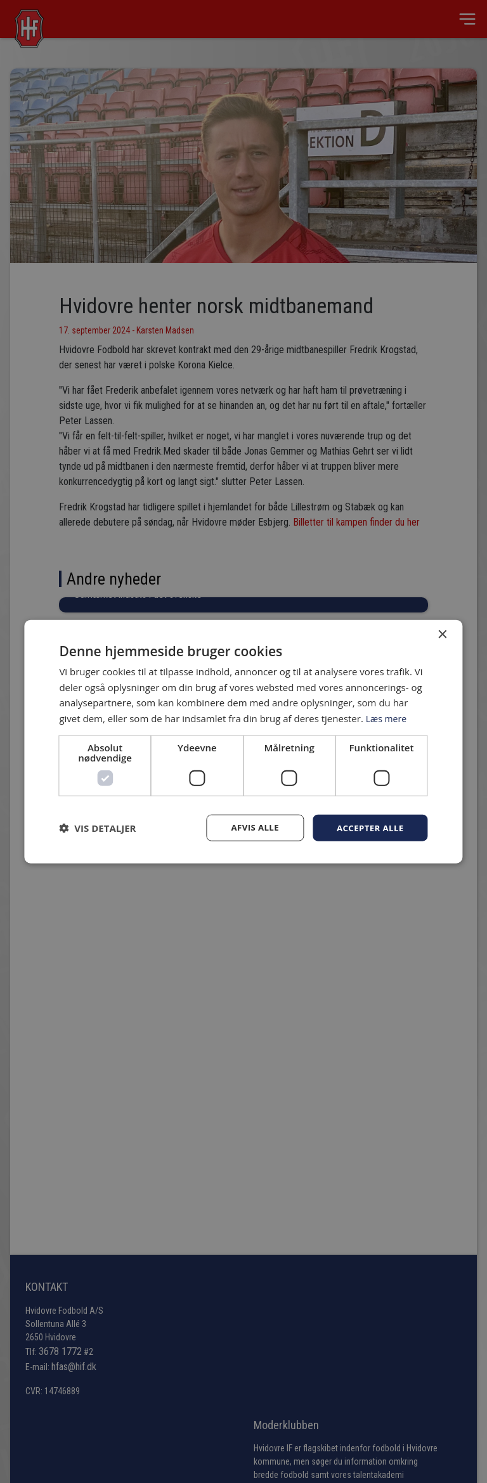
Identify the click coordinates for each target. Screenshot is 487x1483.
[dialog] (243, 741)
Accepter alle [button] (368, 827)
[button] (97, 828)
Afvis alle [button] (249, 827)
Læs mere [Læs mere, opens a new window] (388, 717)
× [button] (442, 633)
